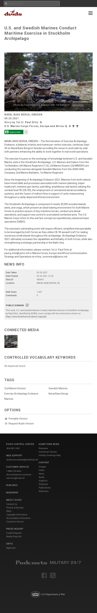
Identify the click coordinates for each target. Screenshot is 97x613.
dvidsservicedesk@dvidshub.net (22, 460)
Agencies (11, 548)
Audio (41, 477)
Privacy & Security (15, 507)
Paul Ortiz (29, 105)
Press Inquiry (14, 529)
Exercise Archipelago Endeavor (21, 393)
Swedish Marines (58, 388)
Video (41, 470)
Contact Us (11, 504)
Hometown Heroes (48, 452)
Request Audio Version (21, 423)
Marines (8, 398)
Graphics (43, 481)
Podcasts (43, 484)
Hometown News (49, 444)
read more (77, 105)
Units (9, 543)
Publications (45, 488)
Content (44, 462)
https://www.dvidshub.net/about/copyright (26, 316)
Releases (43, 448)
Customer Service (15, 521)
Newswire (12, 492)
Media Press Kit (13, 536)
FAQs (8, 511)
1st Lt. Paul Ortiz (27, 122)
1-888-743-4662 (13, 471)
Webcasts (44, 491)
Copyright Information (16, 514)
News (41, 474)
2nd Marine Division (15, 388)
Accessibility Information (18, 518)
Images (42, 467)
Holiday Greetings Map (50, 455)
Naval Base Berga (58, 393)
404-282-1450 (13, 448)
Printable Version (18, 418)
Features (12, 485)
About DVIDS (14, 500)
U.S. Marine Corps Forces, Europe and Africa (34, 126)
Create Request (14, 533)
